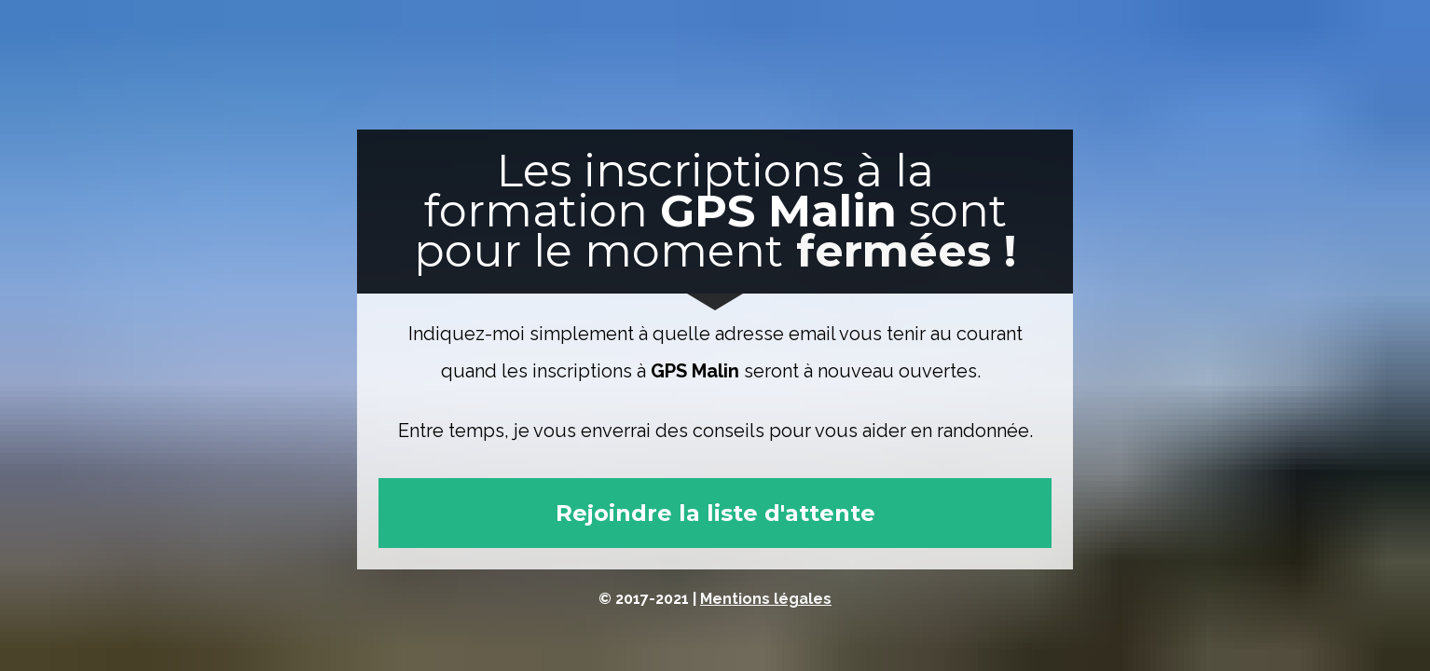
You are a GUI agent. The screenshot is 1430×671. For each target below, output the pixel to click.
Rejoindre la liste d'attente (715, 513)
